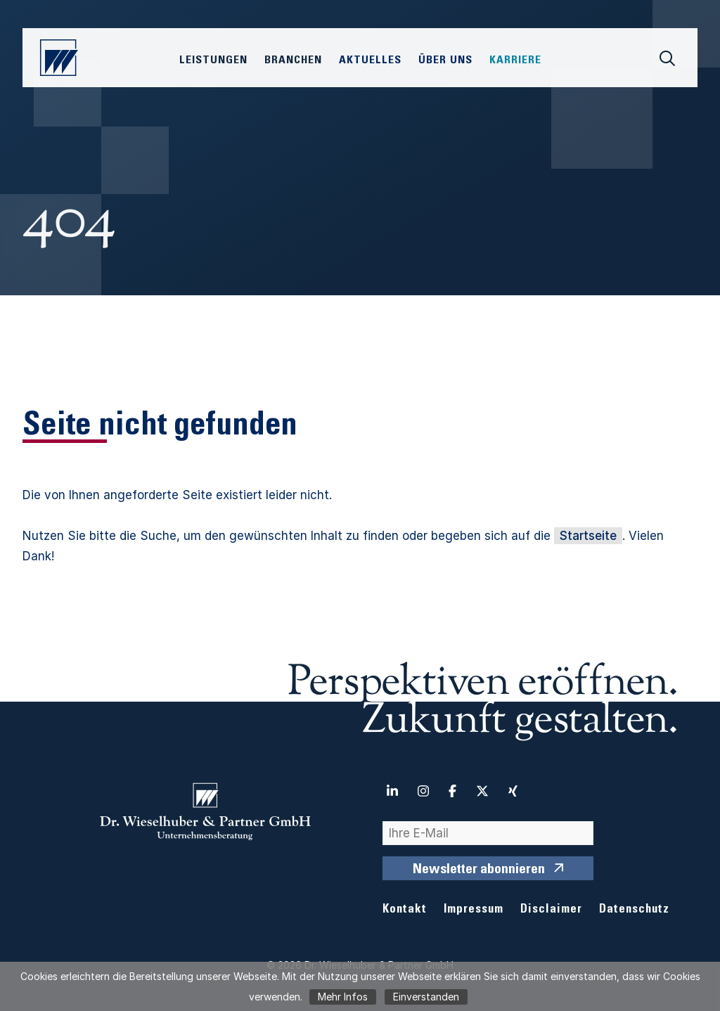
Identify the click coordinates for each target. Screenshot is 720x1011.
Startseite (588, 536)
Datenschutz (634, 910)
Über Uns (445, 60)
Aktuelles (370, 60)
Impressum (473, 910)
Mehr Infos (343, 997)
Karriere (515, 60)
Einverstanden (426, 997)
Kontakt (404, 910)
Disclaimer (551, 910)
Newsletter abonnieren (479, 870)
